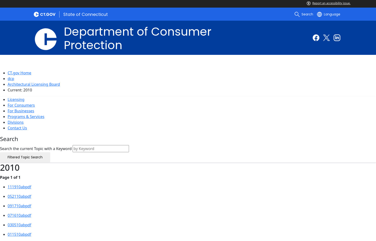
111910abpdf (19, 186)
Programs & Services (26, 116)
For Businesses (21, 110)
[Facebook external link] (316, 37)
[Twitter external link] (326, 37)
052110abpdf (19, 196)
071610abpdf (19, 215)
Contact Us (17, 128)
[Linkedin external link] (337, 37)
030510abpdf (19, 224)
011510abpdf (19, 234)
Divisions (16, 122)
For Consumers (21, 105)
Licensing (16, 99)
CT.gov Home (19, 73)
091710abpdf (19, 205)
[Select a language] (328, 14)
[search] (304, 14)
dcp (11, 78)
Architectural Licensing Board (34, 84)
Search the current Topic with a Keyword (36, 148)
